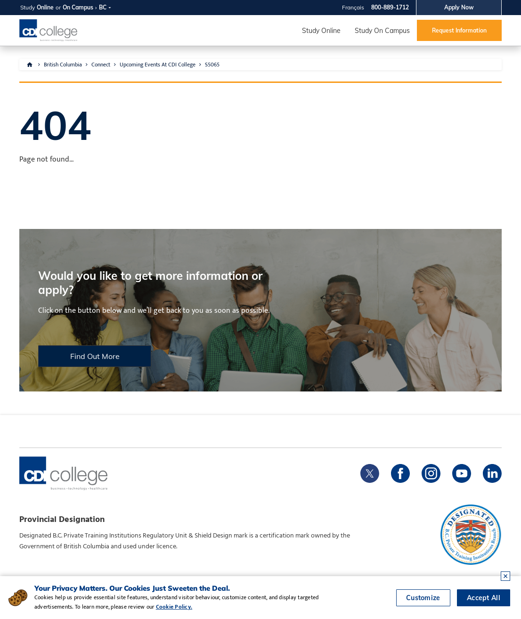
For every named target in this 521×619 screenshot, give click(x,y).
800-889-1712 (390, 7)
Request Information (459, 30)
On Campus (78, 7)
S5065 (212, 64)
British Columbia (63, 64)
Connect (100, 64)
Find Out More (95, 356)
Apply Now (459, 7)
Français (353, 7)
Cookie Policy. (174, 606)
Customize (423, 598)
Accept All (483, 598)
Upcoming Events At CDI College (157, 64)
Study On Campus (382, 30)
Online (45, 7)
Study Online (321, 30)
